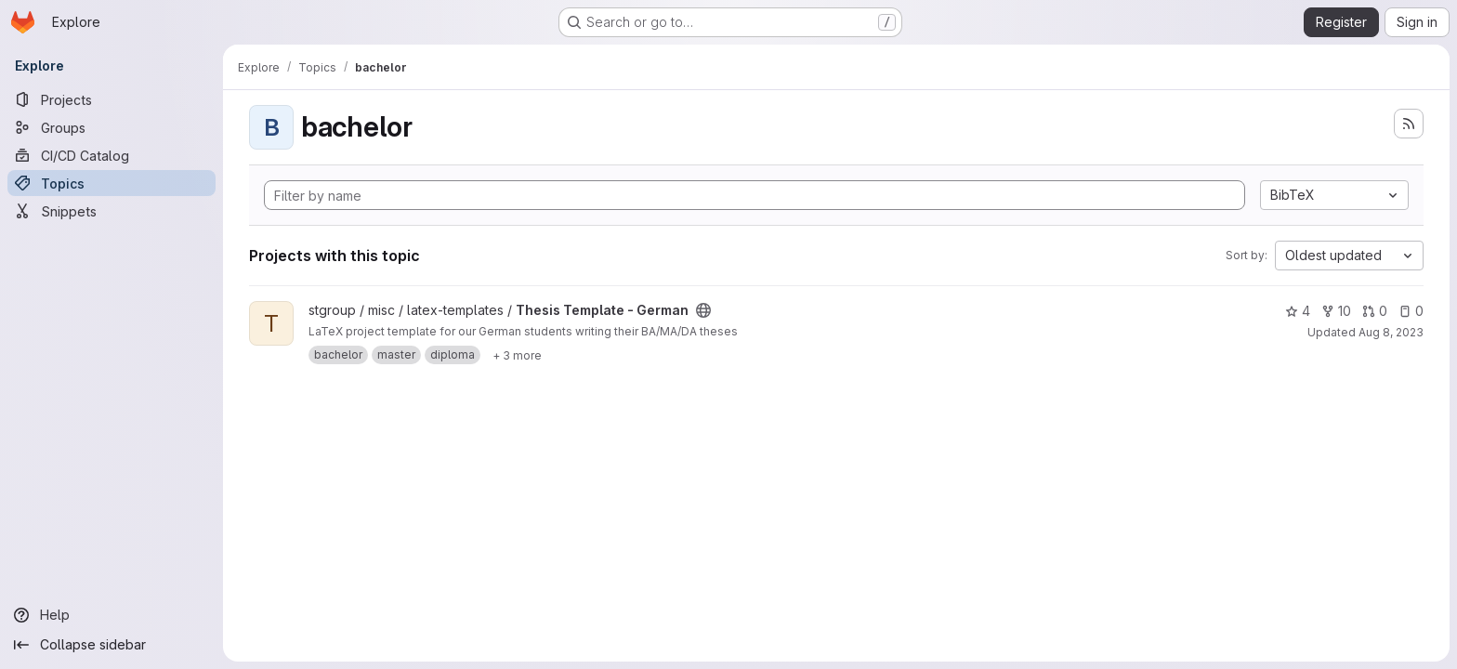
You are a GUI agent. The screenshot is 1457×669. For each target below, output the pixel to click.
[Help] (111, 615)
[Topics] (111, 183)
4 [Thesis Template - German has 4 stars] (1297, 311)
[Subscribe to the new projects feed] (1409, 123)
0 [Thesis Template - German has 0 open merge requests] (1374, 311)
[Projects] (111, 99)
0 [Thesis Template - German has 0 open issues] (1411, 311)
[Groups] (111, 127)
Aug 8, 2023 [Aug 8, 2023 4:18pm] (1391, 332)
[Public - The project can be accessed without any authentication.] (703, 310)
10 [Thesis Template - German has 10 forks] (1336, 311)
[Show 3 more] (517, 355)
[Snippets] (111, 211)
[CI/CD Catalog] (111, 155)
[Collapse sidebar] (111, 645)
